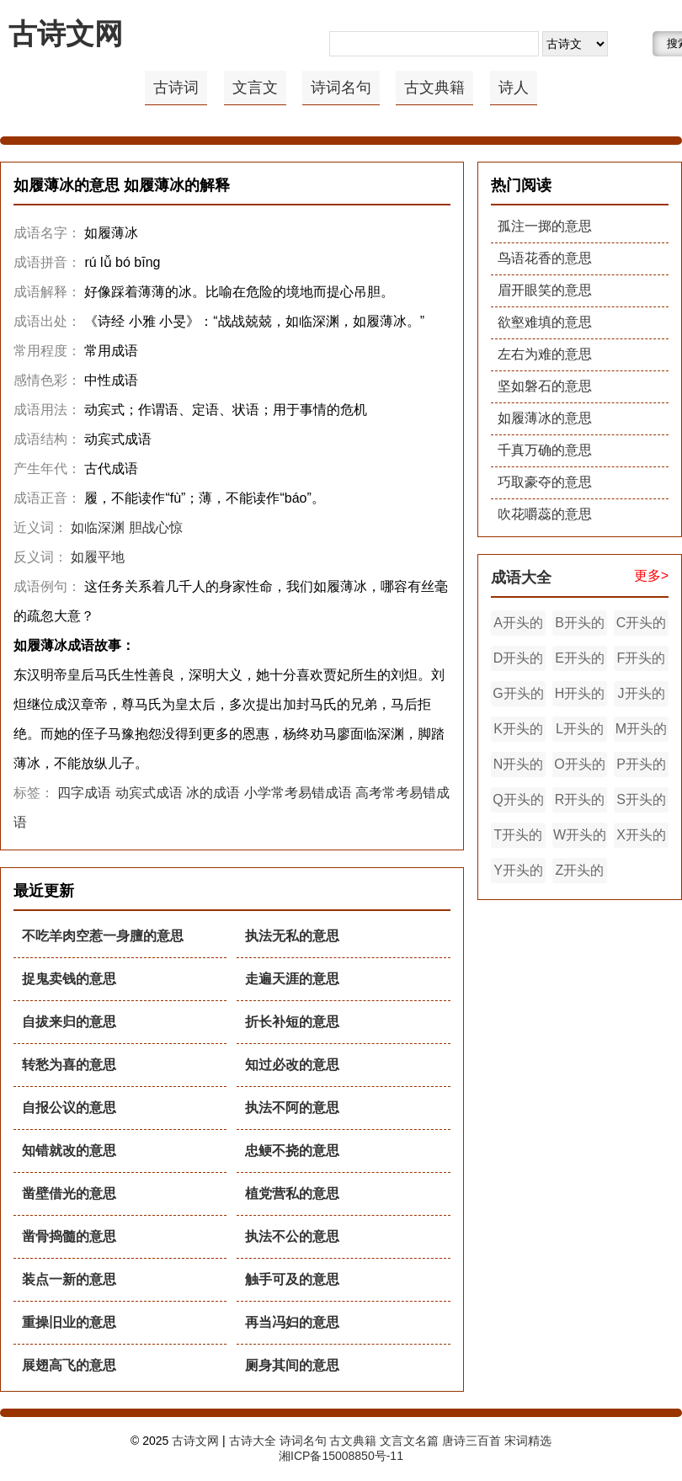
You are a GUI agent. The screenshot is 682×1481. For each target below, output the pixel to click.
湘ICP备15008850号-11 (341, 1455)
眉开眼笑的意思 (545, 290)
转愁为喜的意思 (69, 1064)
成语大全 (521, 577)
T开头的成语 (518, 838)
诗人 (513, 87)
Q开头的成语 (518, 802)
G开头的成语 (518, 696)
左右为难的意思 (545, 354)
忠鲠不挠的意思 (292, 1150)
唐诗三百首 (471, 1440)
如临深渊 (98, 527)
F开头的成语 (641, 661)
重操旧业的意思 (69, 1322)
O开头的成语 (579, 767)
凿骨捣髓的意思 (69, 1236)
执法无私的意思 (292, 936)
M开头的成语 (641, 732)
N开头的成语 (518, 767)
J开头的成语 (641, 696)
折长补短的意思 (292, 1022)
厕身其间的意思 (292, 1365)
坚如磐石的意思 (545, 386)
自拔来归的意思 (69, 1022)
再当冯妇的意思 (292, 1322)
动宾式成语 (149, 793)
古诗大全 (252, 1440)
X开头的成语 (641, 838)
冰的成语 (213, 793)
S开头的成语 (641, 802)
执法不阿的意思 (292, 1107)
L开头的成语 (580, 732)
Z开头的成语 (580, 873)
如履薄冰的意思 (545, 418)
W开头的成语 (579, 838)
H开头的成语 (580, 696)
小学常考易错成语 (298, 793)
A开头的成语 (518, 625)
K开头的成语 (518, 732)
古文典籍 (434, 87)
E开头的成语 (580, 661)
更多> (651, 575)
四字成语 (84, 793)
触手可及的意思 (292, 1279)
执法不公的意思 (292, 1236)
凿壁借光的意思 (69, 1193)
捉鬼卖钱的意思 (69, 979)
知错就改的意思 (69, 1150)
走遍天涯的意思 (292, 979)
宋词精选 (527, 1440)
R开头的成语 (580, 802)
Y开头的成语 (518, 873)
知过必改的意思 (292, 1064)
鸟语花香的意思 (545, 258)
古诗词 (176, 87)
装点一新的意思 (69, 1279)
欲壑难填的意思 (545, 322)
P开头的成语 (641, 767)
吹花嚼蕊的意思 (545, 514)
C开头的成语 (641, 625)
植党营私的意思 (292, 1193)
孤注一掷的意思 (545, 226)
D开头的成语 (518, 661)
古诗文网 (65, 34)
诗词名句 (341, 87)
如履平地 (98, 557)
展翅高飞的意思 (69, 1365)
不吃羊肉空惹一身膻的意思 (103, 936)
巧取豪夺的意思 (545, 482)
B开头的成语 (580, 625)
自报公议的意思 (69, 1107)
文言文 (255, 87)
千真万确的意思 (545, 450)
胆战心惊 (156, 527)
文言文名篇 (409, 1440)
